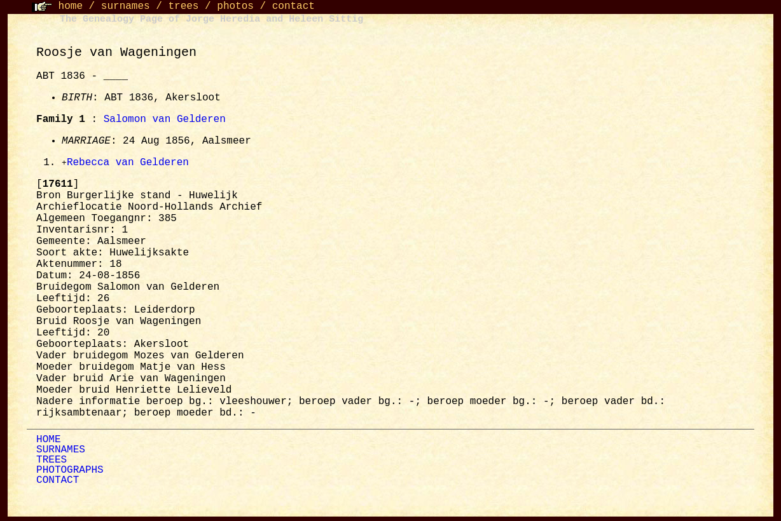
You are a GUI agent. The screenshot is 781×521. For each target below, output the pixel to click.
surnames (125, 6)
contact (293, 6)
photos (235, 6)
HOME (48, 440)
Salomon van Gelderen (165, 119)
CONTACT (57, 481)
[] (57, 185)
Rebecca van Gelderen (128, 163)
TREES (51, 460)
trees (183, 6)
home (71, 6)
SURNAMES (60, 450)
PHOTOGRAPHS (70, 471)
